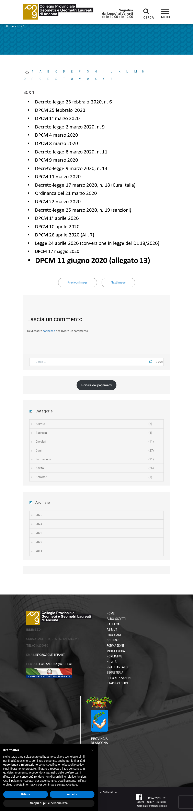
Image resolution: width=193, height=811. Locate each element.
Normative (115, 656)
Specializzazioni (119, 678)
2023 (39, 533)
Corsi (39, 450)
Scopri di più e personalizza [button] (49, 803)
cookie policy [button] (75, 764)
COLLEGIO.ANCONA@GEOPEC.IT (53, 664)
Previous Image (78, 282)
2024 (39, 524)
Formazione (43, 459)
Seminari (41, 477)
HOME (111, 613)
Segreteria (115, 672)
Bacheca (41, 432)
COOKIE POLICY (145, 802)
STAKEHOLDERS (117, 683)
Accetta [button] (72, 794)
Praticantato (117, 667)
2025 (39, 515)
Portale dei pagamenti (96, 385)
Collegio (113, 640)
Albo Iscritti (116, 618)
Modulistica (116, 651)
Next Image (118, 282)
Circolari (41, 441)
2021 (39, 551)
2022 (39, 542)
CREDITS (161, 802)
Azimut (40, 423)
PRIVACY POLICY (156, 798)
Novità (40, 468)
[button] (165, 14)
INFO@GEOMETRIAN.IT (50, 654)
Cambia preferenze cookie (152, 805)
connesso (49, 331)
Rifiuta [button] (25, 794)
